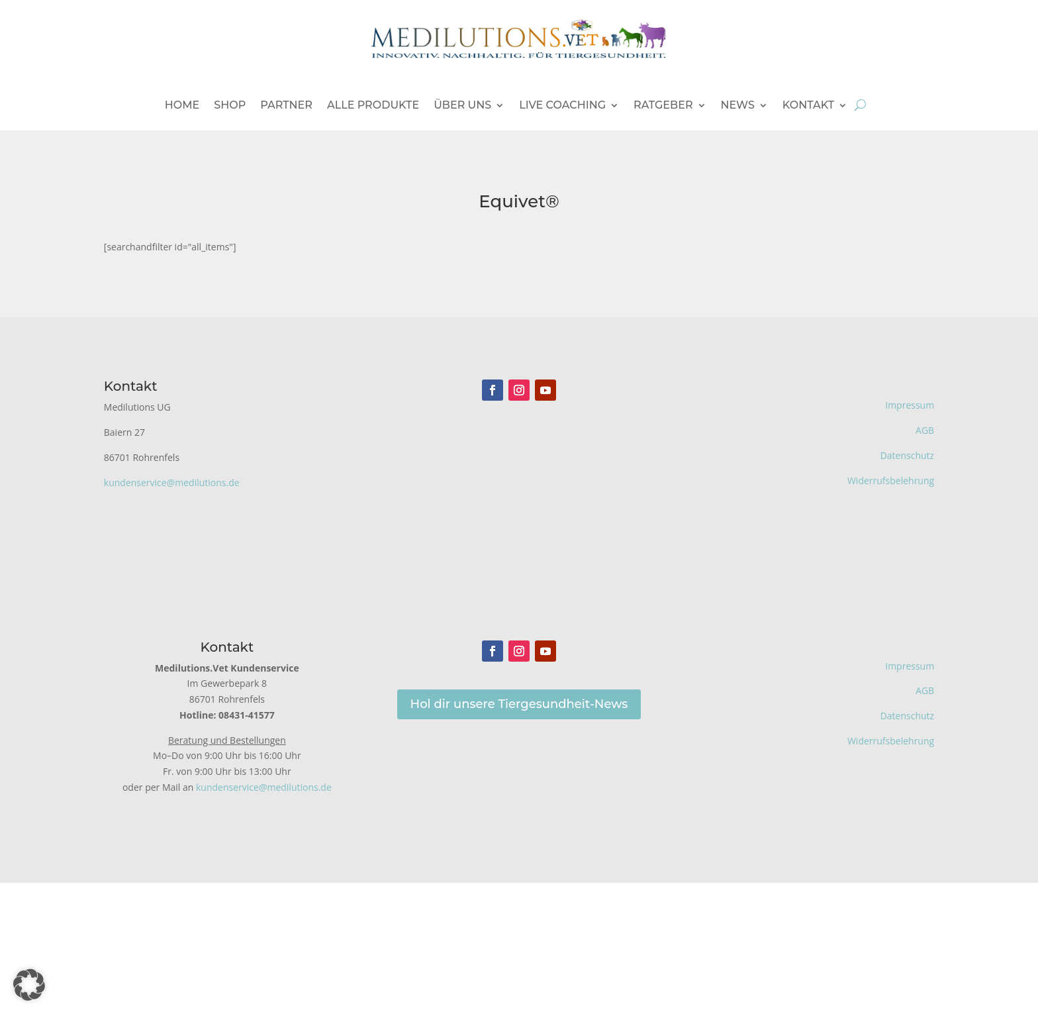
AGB (925, 430)
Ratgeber (663, 105)
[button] (29, 985)
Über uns (462, 105)
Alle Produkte (373, 105)
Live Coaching (562, 105)
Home (182, 105)
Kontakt (808, 105)
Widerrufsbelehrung (890, 480)
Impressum (909, 405)
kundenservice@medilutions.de (172, 482)
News (738, 105)
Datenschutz (907, 455)
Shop (230, 105)
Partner (286, 105)
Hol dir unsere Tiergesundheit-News (519, 704)
